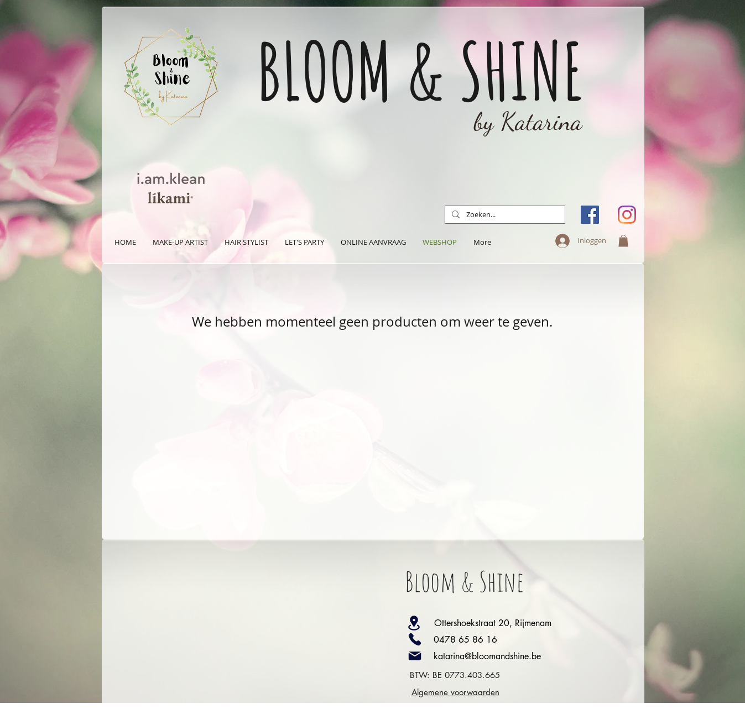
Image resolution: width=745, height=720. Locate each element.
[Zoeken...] (503, 215)
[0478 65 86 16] (509, 639)
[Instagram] (627, 215)
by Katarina (528, 121)
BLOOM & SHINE (420, 70)
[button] (623, 241)
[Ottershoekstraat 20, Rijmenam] (507, 622)
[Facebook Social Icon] (590, 215)
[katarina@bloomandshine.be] (509, 656)
